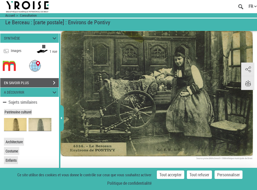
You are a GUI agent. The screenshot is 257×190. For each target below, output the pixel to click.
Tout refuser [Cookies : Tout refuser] (199, 175)
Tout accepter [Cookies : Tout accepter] (170, 175)
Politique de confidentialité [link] (129, 183)
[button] (35, 65)
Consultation (28, 15)
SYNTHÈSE (31, 38)
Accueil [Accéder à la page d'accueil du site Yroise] (10, 15)
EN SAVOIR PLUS (31, 83)
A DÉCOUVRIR (31, 92)
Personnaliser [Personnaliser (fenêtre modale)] (228, 175)
